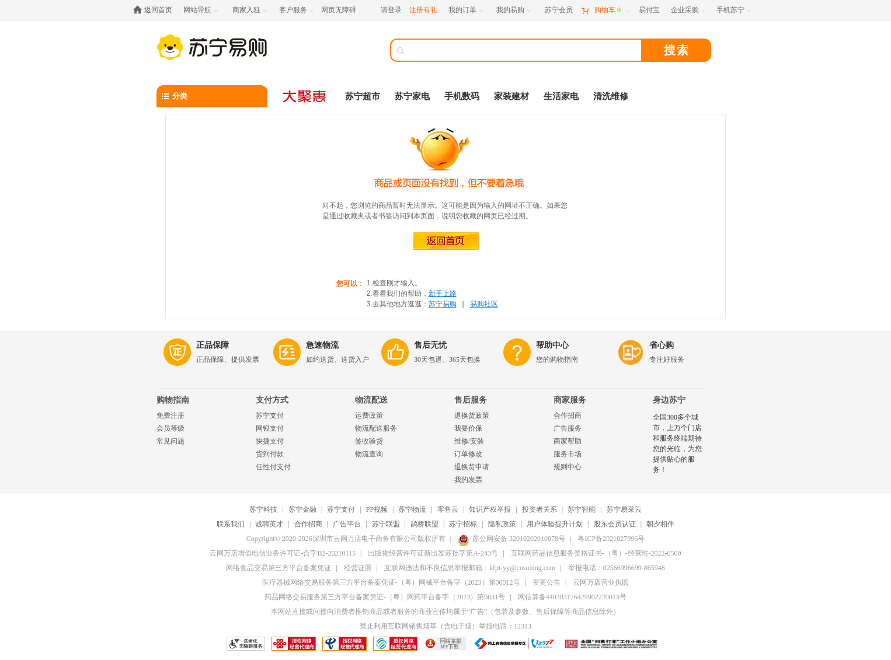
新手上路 (443, 293)
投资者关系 (539, 509)
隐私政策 (502, 524)
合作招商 (568, 415)
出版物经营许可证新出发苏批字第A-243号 (433, 553)
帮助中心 (552, 345)
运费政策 (369, 415)
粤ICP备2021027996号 (611, 539)
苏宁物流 (412, 509)
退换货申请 (471, 467)
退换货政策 (471, 415)
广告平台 (347, 524)
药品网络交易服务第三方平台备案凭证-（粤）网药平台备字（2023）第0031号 (384, 597)
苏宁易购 (443, 304)
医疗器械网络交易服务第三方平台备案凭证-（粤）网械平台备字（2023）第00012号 (391, 582)
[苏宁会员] (559, 10)
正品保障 (212, 345)
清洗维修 (610, 96)
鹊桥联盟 (424, 524)
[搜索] (524, 50)
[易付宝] (649, 10)
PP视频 (377, 509)
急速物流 (322, 345)
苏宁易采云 (624, 509)
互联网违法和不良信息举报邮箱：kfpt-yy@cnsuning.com (469, 568)
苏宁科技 (263, 509)
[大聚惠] (305, 96)
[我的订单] (467, 10)
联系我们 (231, 524)
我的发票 (468, 480)
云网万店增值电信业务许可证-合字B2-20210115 (283, 553)
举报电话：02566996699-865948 (616, 568)
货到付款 (270, 454)
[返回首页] (155, 10)
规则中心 (568, 467)
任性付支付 (273, 467)
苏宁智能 (582, 509)
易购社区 (484, 304)
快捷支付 (270, 441)
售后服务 (470, 400)
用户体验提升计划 (555, 524)
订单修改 (468, 454)
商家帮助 (568, 441)
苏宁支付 (270, 415)
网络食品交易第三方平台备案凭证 (278, 568)
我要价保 (468, 428)
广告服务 (568, 428)
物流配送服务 (376, 428)
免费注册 (170, 415)
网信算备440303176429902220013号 (572, 597)
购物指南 (172, 400)
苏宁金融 (302, 509)
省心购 (661, 345)
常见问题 (170, 441)
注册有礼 (423, 10)
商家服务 (570, 400)
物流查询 (369, 454)
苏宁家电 (412, 96)
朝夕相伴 (660, 524)
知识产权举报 (490, 509)
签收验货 (369, 441)
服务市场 (568, 454)
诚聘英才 (269, 524)
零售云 (447, 509)
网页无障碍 (338, 10)
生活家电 (561, 96)
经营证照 (358, 568)
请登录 (391, 10)
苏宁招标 (463, 524)
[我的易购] (514, 10)
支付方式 (272, 400)
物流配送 (371, 400)
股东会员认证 (615, 524)
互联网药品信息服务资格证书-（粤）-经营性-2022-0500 (596, 553)
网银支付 (270, 428)
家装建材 (511, 96)
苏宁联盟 (386, 524)
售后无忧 (430, 345)
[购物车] (605, 10)
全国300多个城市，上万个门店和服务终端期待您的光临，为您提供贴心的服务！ (677, 443)
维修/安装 (469, 441)
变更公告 (546, 582)
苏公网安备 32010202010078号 (511, 539)
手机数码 (461, 96)
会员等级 (170, 428)
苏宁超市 (362, 96)
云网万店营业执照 (601, 582)
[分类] (211, 96)
